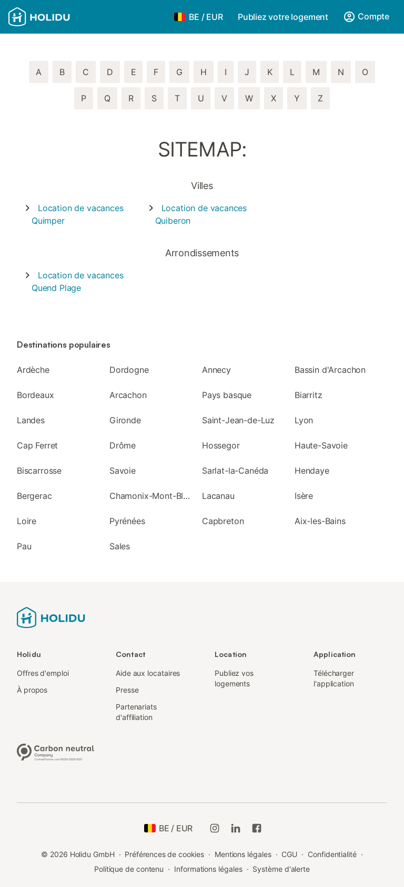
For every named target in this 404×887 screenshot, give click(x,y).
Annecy (216, 369)
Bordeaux (35, 395)
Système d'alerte (281, 868)
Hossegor (221, 445)
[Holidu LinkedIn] (235, 828)
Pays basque (226, 395)
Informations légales (208, 868)
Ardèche (33, 369)
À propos (32, 689)
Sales (119, 546)
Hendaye (312, 470)
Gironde (125, 420)
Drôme (122, 445)
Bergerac (34, 496)
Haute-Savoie (321, 445)
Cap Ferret (37, 445)
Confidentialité (332, 854)
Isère (304, 496)
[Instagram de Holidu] (214, 828)
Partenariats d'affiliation (136, 712)
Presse (127, 689)
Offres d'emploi (43, 673)
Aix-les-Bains (320, 521)
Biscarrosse (39, 470)
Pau (24, 546)
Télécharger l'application (334, 678)
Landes (31, 420)
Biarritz (308, 395)
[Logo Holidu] (60, 16)
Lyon (304, 420)
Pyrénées (127, 521)
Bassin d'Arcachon (330, 369)
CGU (289, 854)
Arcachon (128, 395)
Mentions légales (243, 854)
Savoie (122, 470)
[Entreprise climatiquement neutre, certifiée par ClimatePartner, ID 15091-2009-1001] (56, 751)
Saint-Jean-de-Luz (238, 420)
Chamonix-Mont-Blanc (153, 496)
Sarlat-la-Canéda (235, 470)
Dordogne (129, 369)
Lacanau (218, 496)
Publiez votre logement (283, 17)
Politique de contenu (129, 868)
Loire (26, 521)
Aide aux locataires (148, 673)
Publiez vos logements (234, 678)
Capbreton (223, 521)
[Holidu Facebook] (256, 828)
